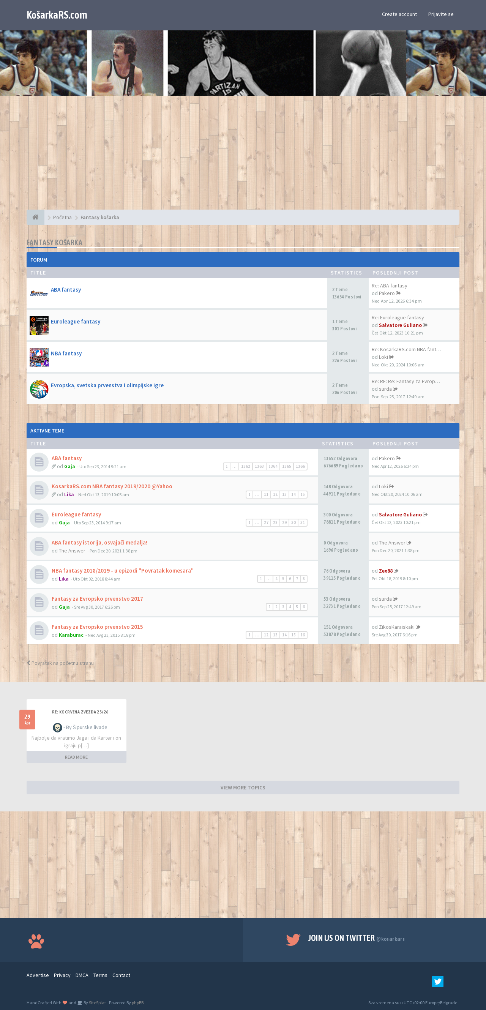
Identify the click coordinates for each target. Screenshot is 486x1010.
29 (284, 522)
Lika (69, 494)
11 (266, 494)
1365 (286, 466)
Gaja (69, 466)
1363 (259, 466)
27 (266, 522)
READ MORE (76, 757)
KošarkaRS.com (57, 15)
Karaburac (71, 634)
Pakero (387, 293)
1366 (300, 466)
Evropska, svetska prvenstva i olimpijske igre (107, 385)
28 (275, 522)
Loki (383, 357)
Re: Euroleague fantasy (398, 317)
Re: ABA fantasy (389, 285)
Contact (121, 975)
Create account (399, 14)
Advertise (38, 975)
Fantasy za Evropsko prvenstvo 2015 (97, 626)
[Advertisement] (243, 156)
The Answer (72, 550)
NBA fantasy (66, 353)
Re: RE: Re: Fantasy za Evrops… (407, 381)
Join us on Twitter (356, 938)
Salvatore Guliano (400, 325)
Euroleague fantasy (75, 321)
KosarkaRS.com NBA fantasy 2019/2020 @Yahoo (112, 486)
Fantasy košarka (54, 242)
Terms (100, 975)
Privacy (62, 975)
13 (284, 494)
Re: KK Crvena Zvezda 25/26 (80, 712)
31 (302, 522)
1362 (245, 466)
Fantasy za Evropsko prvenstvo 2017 (97, 598)
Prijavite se (441, 14)
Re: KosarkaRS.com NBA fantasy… (410, 349)
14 (293, 494)
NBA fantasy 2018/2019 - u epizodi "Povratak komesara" (123, 570)
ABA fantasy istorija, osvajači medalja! (99, 542)
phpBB (138, 1002)
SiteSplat (97, 1002)
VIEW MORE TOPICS (243, 787)
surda (385, 388)
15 (302, 494)
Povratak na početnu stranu (60, 663)
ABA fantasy (66, 289)
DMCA (82, 975)
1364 (273, 466)
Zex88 (386, 570)
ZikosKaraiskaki (397, 626)
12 (275, 494)
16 (302, 635)
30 (293, 522)
